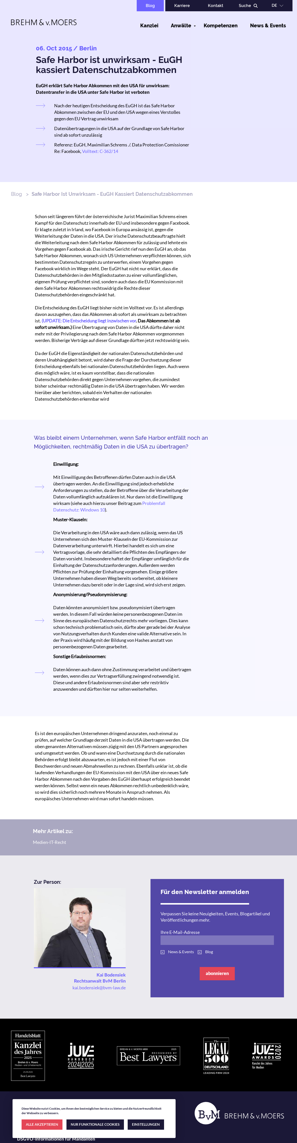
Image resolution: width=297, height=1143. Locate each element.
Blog (150, 5)
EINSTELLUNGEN (146, 1124)
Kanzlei (149, 26)
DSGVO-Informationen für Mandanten (56, 1139)
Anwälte (181, 26)
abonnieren (217, 973)
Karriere (182, 5)
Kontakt (215, 5)
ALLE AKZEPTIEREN (42, 1124)
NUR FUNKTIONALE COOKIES (95, 1124)
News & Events (268, 26)
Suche (245, 5)
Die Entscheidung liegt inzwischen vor (99, 320)
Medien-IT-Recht (49, 842)
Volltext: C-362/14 (100, 151)
